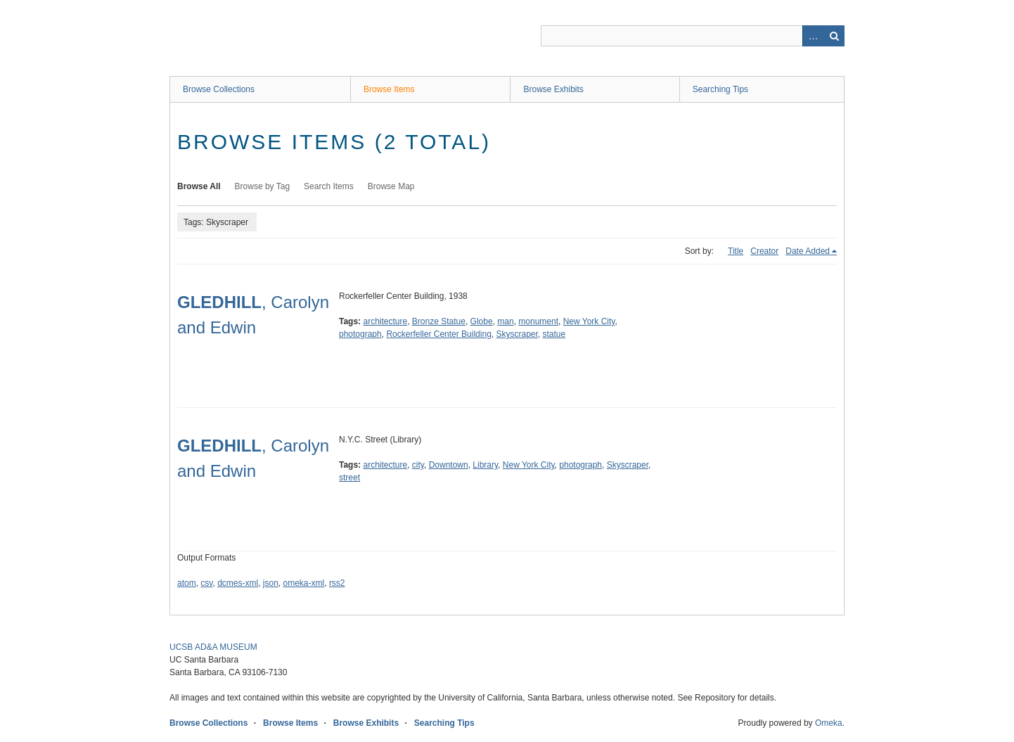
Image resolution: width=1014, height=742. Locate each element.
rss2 (337, 583)
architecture (385, 321)
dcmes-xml (237, 583)
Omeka (828, 723)
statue (554, 334)
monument (538, 321)
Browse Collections (219, 89)
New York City (589, 321)
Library (485, 465)
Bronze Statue (439, 321)
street (349, 477)
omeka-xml (304, 583)
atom (186, 583)
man (505, 321)
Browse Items (389, 89)
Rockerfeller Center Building (438, 334)
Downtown (448, 465)
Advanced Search (812, 35)
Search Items (329, 186)
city (418, 465)
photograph (360, 334)
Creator (764, 251)
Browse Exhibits (553, 89)
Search (834, 35)
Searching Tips (720, 89)
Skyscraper (516, 334)
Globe (481, 321)
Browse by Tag (262, 186)
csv (206, 583)
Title (735, 251)
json (270, 583)
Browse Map (391, 186)
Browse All (199, 186)
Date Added (807, 251)
